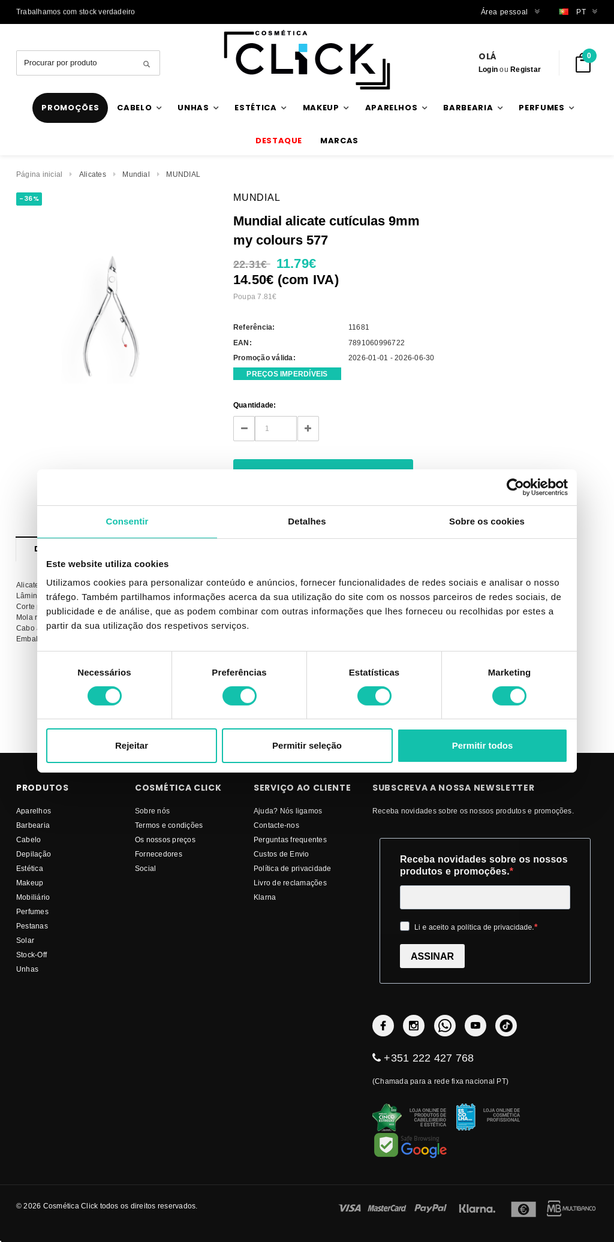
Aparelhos (33, 810)
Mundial (136, 174)
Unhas (27, 968)
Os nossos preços (165, 839)
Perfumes (32, 911)
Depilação (33, 853)
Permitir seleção (307, 745)
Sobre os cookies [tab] (487, 521)
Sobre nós (152, 810)
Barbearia (33, 825)
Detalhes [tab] (307, 521)
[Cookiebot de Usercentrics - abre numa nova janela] (515, 487)
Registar (525, 69)
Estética (29, 868)
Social (145, 868)
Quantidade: (254, 404)
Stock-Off (31, 954)
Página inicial (39, 174)
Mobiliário (33, 897)
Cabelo (28, 839)
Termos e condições (169, 825)
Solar (25, 940)
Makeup (29, 882)
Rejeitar (131, 745)
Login (488, 69)
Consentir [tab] (127, 521)
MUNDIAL (183, 174)
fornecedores (158, 853)
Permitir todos (482, 745)
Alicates (92, 174)
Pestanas (32, 925)
